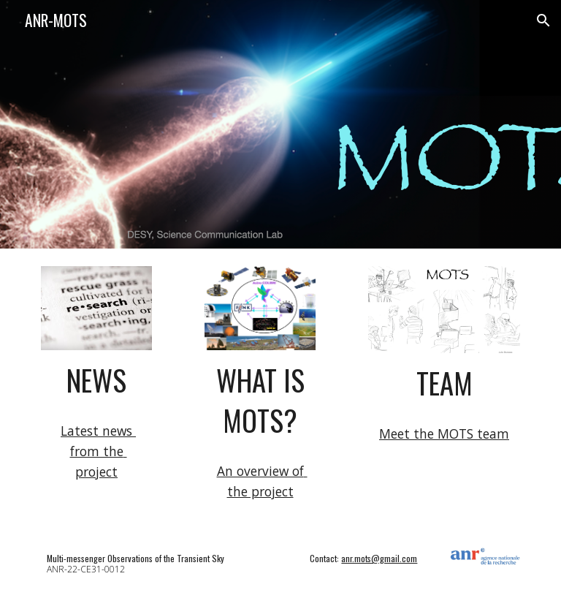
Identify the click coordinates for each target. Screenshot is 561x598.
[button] (543, 20)
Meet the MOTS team (444, 433)
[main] (96, 380)
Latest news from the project (98, 451)
